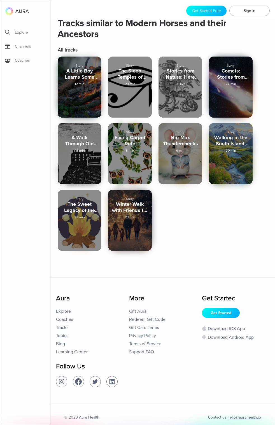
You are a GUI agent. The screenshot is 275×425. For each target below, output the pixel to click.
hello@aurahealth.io (244, 417)
